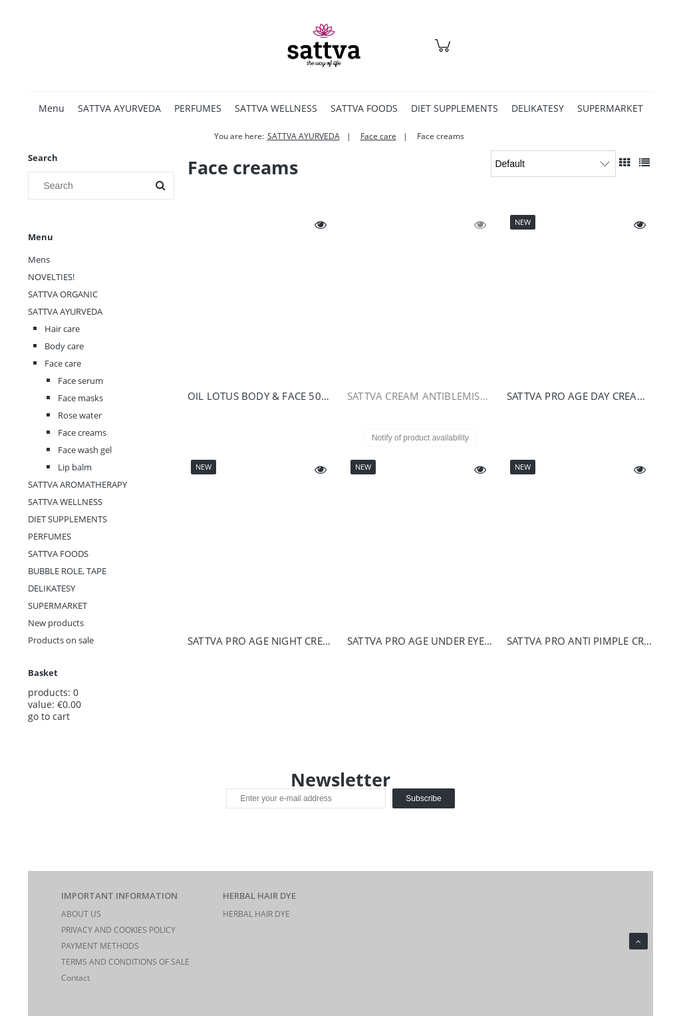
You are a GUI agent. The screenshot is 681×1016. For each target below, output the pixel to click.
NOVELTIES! (51, 277)
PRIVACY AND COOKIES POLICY (118, 929)
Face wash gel (85, 450)
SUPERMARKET (57, 605)
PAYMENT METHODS (100, 945)
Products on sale (61, 640)
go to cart (49, 716)
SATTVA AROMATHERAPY (77, 484)
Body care (64, 346)
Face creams (82, 432)
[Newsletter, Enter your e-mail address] (306, 798)
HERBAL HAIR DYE (256, 914)
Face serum (80, 381)
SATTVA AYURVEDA (65, 311)
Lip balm (75, 467)
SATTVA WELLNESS (65, 502)
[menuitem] (51, 108)
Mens (39, 259)
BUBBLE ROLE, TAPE (67, 571)
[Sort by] (553, 163)
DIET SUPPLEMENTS (67, 519)
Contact (75, 977)
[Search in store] (91, 185)
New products (56, 623)
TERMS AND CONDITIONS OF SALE (125, 961)
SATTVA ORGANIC (63, 294)
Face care (63, 363)
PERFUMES (49, 536)
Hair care (62, 329)
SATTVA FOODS (58, 554)
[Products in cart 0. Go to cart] (444, 52)
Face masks (80, 398)
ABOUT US (81, 914)
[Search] (160, 185)
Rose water (80, 415)
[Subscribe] (423, 798)
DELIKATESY (51, 588)
